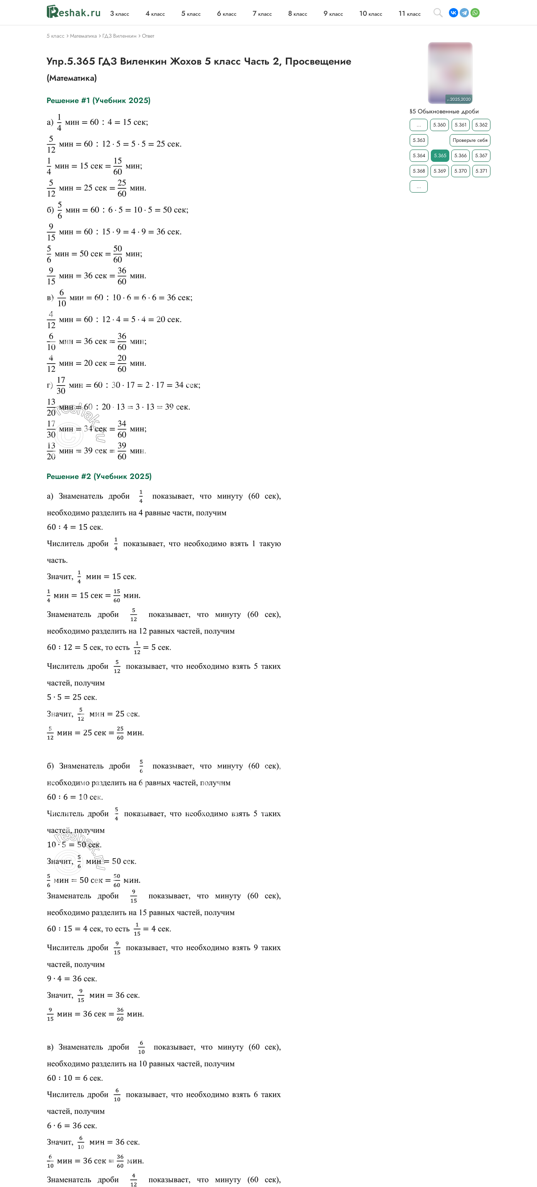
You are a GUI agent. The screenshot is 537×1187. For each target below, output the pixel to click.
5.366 (460, 155)
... (419, 124)
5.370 (460, 171)
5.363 (419, 140)
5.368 (419, 171)
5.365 (440, 155)
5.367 (481, 155)
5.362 (481, 124)
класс (119, 14)
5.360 (439, 124)
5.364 (419, 155)
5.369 (440, 171)
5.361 (461, 124)
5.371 (481, 171)
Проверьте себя (470, 140)
